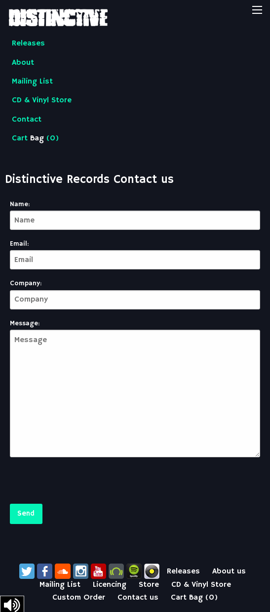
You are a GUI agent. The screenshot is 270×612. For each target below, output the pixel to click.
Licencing (109, 585)
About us (229, 571)
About (23, 63)
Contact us (137, 598)
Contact (26, 120)
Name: (20, 204)
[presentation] (85, 484)
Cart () (35, 138)
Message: (24, 323)
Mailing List (32, 82)
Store (149, 585)
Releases (28, 43)
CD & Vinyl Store (42, 100)
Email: (19, 243)
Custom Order (78, 598)
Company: (25, 283)
